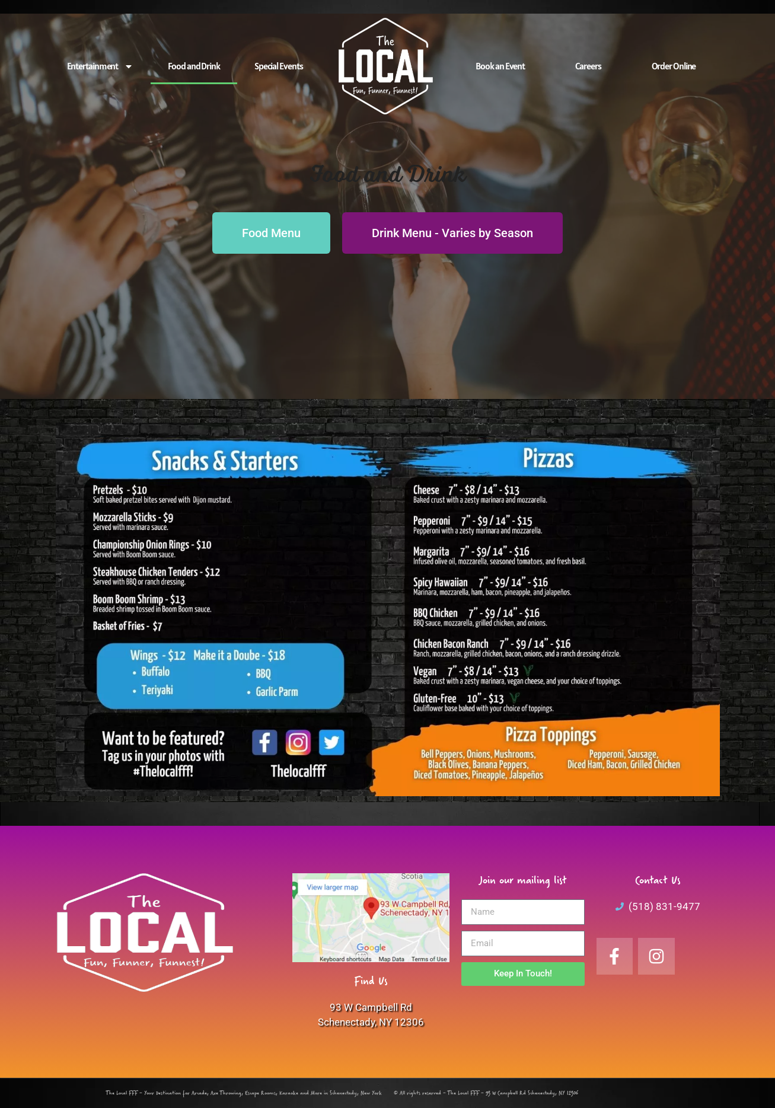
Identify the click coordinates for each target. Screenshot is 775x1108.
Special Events (278, 66)
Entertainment (100, 66)
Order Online (674, 66)
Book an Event (500, 66)
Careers (588, 66)
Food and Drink (194, 66)
